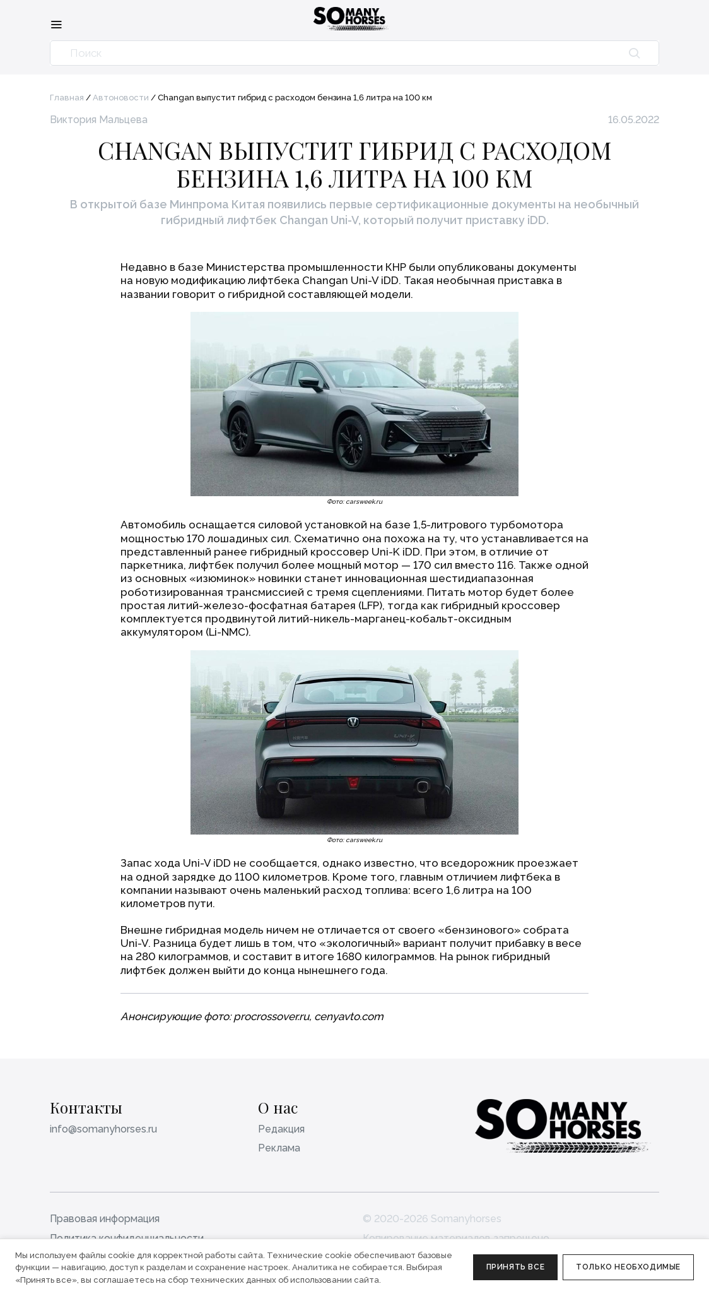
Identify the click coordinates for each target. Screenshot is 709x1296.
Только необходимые (628, 1267)
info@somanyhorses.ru (103, 1129)
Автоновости (121, 97)
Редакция (281, 1129)
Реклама (279, 1148)
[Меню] (56, 24)
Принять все (515, 1267)
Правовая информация (105, 1219)
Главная (67, 97)
